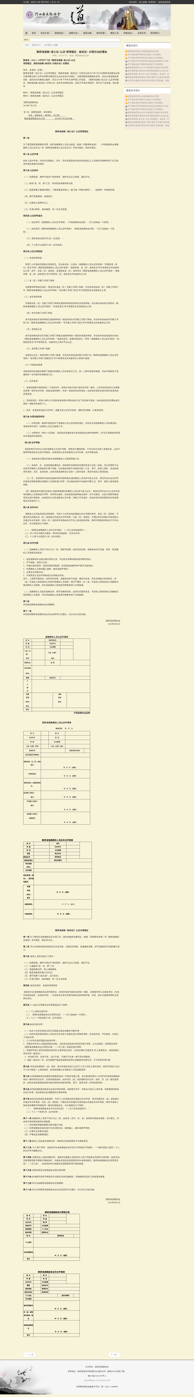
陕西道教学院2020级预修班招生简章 (143, 51)
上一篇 (29, 1355)
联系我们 (152, 2)
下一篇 (114, 1355)
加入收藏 (143, 2)
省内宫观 (101, 33)
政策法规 (87, 33)
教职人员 (114, 33)
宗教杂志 (128, 33)
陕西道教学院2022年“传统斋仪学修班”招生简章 (148, 67)
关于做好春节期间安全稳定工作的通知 (144, 55)
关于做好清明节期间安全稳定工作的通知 (145, 58)
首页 (34, 33)
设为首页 (133, 2)
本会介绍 (45, 33)
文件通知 (48, 45)
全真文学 (142, 33)
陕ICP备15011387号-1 (97, 1376)
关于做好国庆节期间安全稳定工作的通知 (145, 64)
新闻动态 (59, 33)
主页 (27, 45)
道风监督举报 (164, 2)
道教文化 (74, 33)
